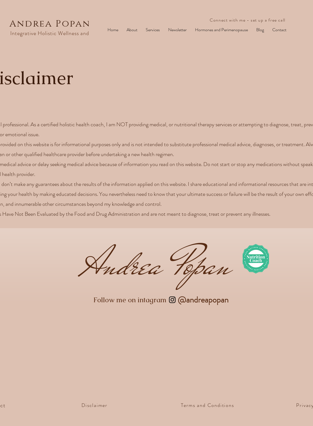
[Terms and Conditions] (208, 405)
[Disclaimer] (95, 405)
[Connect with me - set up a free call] (248, 20)
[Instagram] (172, 299)
